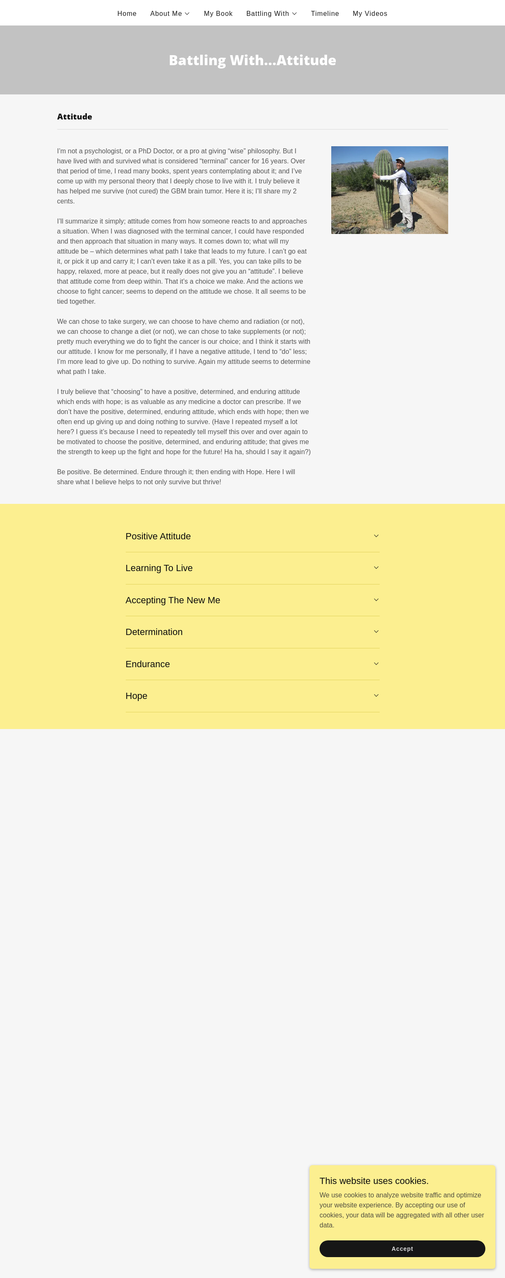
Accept (411, 1248)
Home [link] (127, 13)
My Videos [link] (370, 13)
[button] (170, 14)
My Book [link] (218, 13)
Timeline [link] (325, 13)
